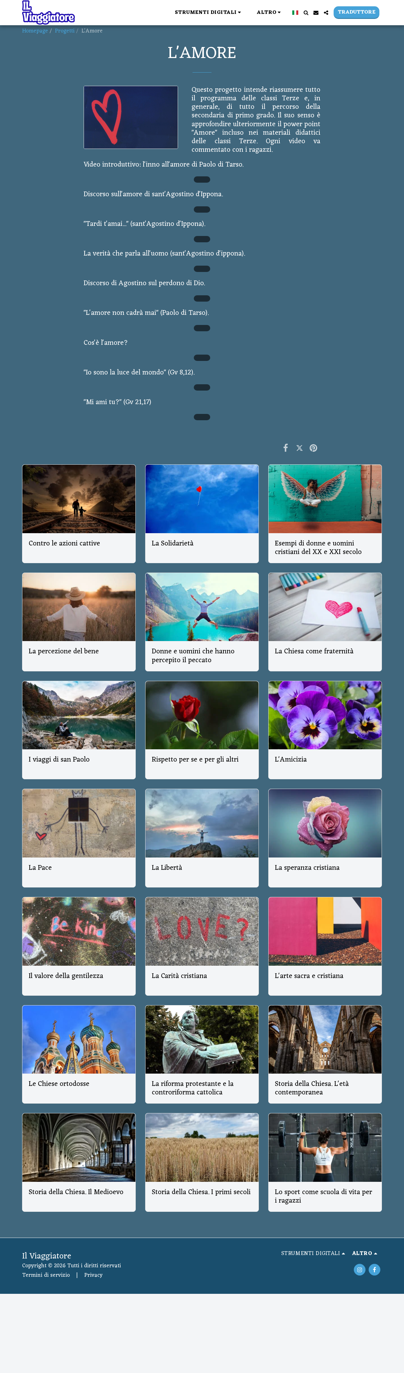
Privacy (93, 1275)
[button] (128, 12)
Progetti (64, 31)
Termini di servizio (46, 1275)
